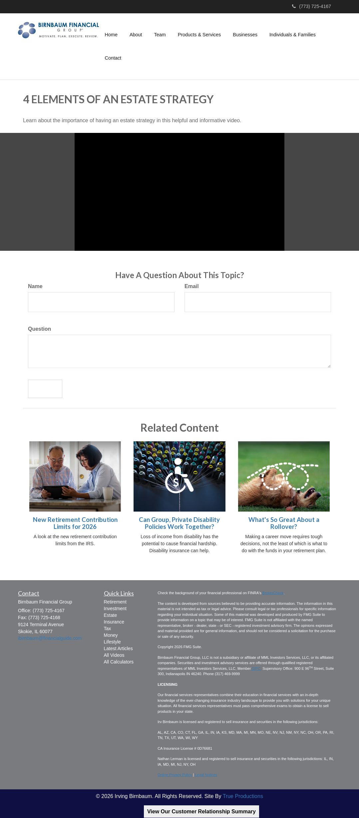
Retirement (115, 602)
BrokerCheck (273, 593)
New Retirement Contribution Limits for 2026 (75, 523)
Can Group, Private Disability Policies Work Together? (179, 523)
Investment (115, 608)
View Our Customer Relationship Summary (201, 811)
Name (35, 286)
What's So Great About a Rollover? (283, 523)
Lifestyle (112, 641)
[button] (136, 34)
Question (39, 329)
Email (191, 286)
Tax (107, 628)
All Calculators (119, 661)
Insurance (114, 621)
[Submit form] (45, 389)
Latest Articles (118, 648)
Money (111, 635)
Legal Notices (206, 775)
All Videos (114, 655)
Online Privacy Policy (175, 775)
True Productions (243, 796)
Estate (110, 615)
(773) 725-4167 (311, 6)
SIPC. (256, 668)
